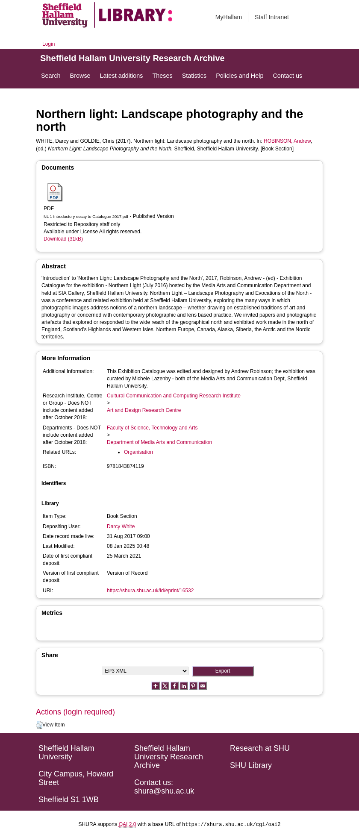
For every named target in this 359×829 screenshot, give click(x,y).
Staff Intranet (272, 17)
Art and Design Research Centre (144, 410)
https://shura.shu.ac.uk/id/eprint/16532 (150, 591)
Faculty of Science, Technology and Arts (152, 428)
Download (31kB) (63, 239)
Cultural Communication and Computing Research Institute (174, 396)
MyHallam (228, 17)
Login (48, 44)
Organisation (138, 452)
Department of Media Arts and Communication (159, 442)
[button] (39, 725)
